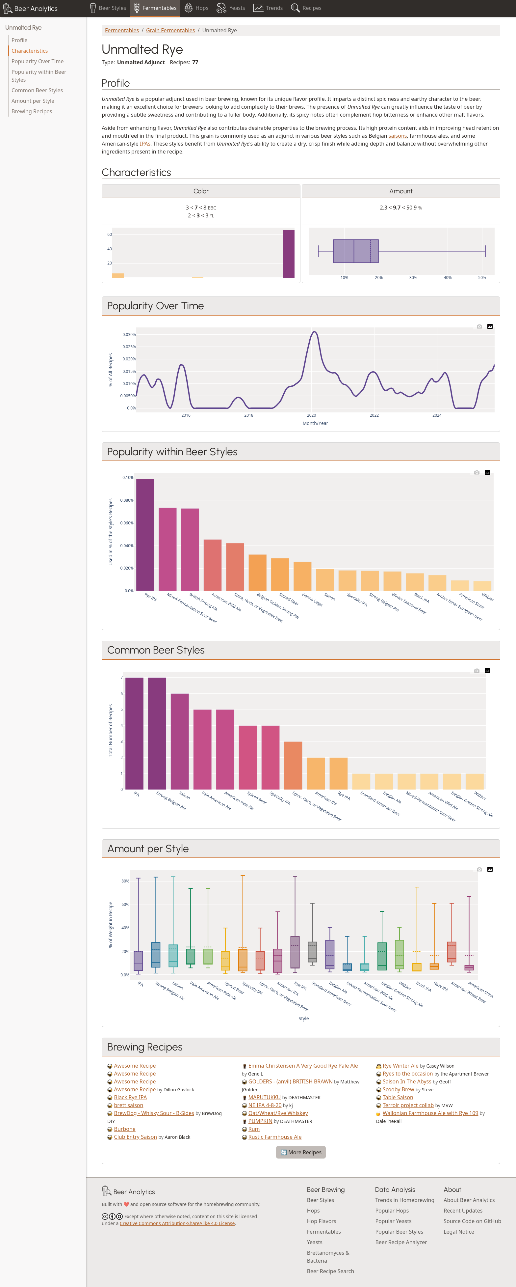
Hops (313, 1210)
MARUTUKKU (264, 1097)
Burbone (125, 1129)
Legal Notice (459, 1231)
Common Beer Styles (37, 90)
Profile (19, 40)
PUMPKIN (260, 1121)
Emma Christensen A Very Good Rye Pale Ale (303, 1065)
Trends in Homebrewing (404, 1200)
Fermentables (122, 30)
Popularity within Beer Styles (39, 75)
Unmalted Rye (23, 27)
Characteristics (30, 50)
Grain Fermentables (170, 30)
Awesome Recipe (135, 1065)
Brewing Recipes (32, 111)
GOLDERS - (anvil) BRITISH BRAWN (290, 1081)
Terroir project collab (408, 1105)
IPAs (145, 143)
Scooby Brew (398, 1089)
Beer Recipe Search (330, 1271)
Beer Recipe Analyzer (401, 1242)
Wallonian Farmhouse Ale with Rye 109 (430, 1113)
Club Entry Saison (135, 1136)
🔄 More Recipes (301, 1152)
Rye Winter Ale (401, 1065)
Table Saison (398, 1097)
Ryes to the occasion (408, 1073)
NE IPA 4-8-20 (265, 1105)
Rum (254, 1129)
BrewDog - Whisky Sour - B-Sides (154, 1113)
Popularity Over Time (38, 61)
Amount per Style (33, 100)
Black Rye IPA (130, 1097)
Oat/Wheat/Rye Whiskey (278, 1113)
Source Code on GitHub (472, 1221)
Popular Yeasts (393, 1221)
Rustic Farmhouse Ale (275, 1136)
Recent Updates (463, 1210)
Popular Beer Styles (399, 1231)
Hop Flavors (321, 1221)
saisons (398, 135)
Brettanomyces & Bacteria (328, 1256)
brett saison (128, 1105)
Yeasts (314, 1242)
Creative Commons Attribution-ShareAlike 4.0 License (177, 1223)
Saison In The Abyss (407, 1081)
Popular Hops (392, 1210)
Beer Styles (320, 1200)
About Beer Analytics (469, 1200)
